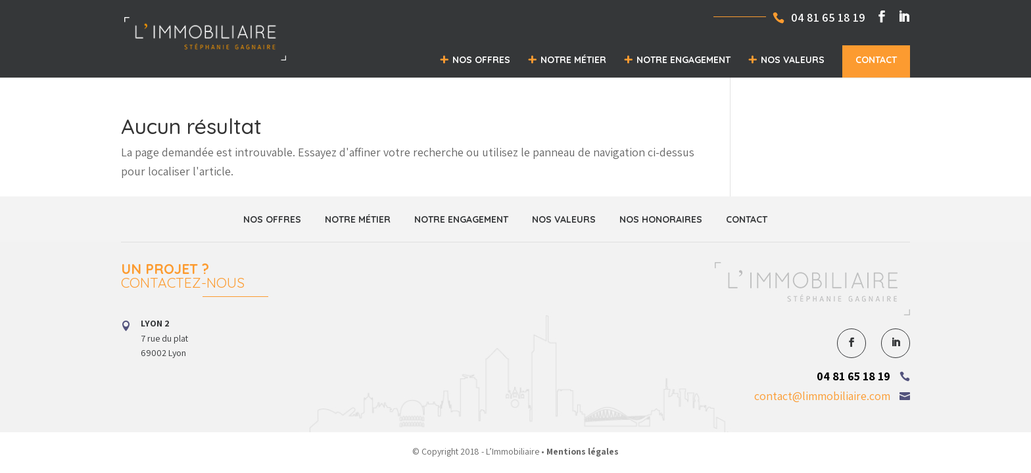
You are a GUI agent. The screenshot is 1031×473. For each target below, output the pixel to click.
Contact (876, 60)
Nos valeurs (793, 60)
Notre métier (573, 60)
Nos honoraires (660, 219)
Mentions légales (582, 451)
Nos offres (481, 60)
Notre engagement (683, 60)
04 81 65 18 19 (853, 376)
